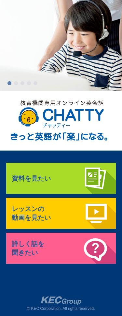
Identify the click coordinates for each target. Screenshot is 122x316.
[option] (61, 45)
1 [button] (9, 83)
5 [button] (35, 83)
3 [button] (22, 83)
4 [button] (29, 83)
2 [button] (16, 83)
